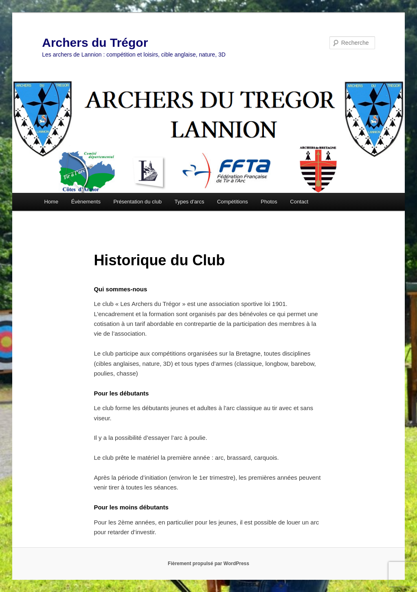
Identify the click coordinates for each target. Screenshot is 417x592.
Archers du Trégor (95, 42)
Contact (299, 202)
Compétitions (232, 202)
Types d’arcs (189, 202)
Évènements (86, 202)
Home (51, 202)
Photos (269, 202)
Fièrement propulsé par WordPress (208, 563)
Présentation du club (137, 202)
